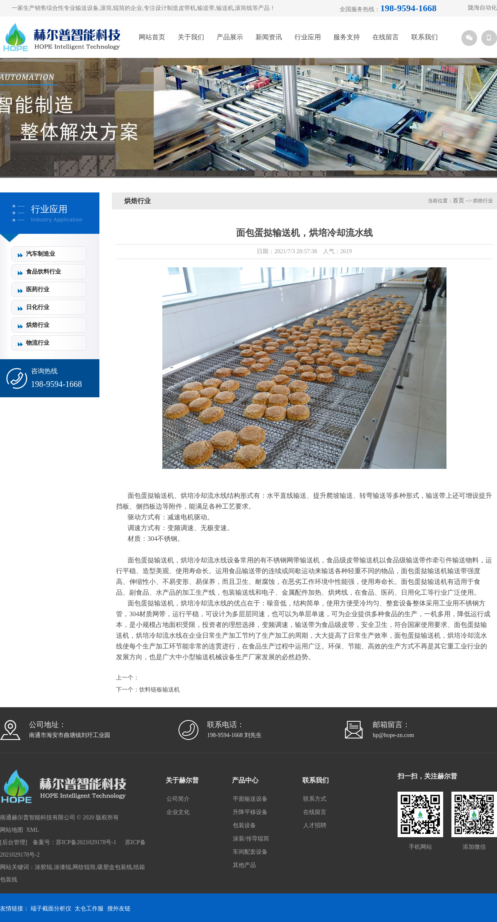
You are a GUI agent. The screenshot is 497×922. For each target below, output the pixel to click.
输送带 (206, 8)
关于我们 (191, 37)
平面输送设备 (250, 799)
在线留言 (385, 37)
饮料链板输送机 (159, 690)
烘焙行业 (37, 325)
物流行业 (37, 343)
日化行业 (37, 307)
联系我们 (424, 37)
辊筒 (119, 8)
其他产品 (244, 865)
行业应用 (307, 37)
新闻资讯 (269, 37)
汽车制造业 (40, 254)
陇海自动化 (482, 8)
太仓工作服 (89, 908)
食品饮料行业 (43, 272)
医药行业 (37, 289)
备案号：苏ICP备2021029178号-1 (74, 842)
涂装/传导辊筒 (251, 839)
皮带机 (187, 8)
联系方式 (314, 799)
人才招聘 (314, 825)
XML (32, 830)
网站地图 (11, 830)
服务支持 (346, 37)
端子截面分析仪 (51, 908)
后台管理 (13, 842)
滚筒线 (243, 8)
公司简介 (178, 799)
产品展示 (230, 37)
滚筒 (106, 8)
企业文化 (178, 812)
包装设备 (244, 825)
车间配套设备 (250, 852)
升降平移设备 (250, 812)
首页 (458, 200)
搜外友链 (118, 908)
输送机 (225, 8)
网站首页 (152, 37)
